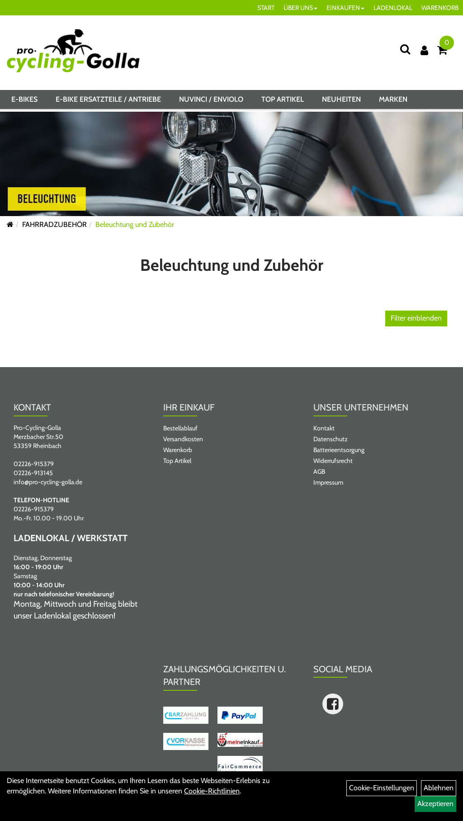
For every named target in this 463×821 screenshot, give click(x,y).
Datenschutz (330, 439)
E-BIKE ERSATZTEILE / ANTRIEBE (108, 101)
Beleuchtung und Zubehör (134, 224)
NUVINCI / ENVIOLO (211, 101)
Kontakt (324, 428)
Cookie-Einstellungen (381, 787)
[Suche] (405, 49)
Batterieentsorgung (338, 450)
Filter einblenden (416, 318)
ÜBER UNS (300, 8)
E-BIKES (24, 101)
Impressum (328, 482)
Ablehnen (439, 787)
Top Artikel (282, 101)
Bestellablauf (180, 428)
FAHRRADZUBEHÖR (54, 224)
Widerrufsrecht (333, 461)
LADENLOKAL (392, 8)
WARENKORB (439, 8)
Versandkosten (183, 439)
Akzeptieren (435, 803)
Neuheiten (341, 101)
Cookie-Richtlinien (212, 791)
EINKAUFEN (345, 8)
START (265, 8)
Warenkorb (177, 450)
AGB (319, 471)
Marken (393, 101)
